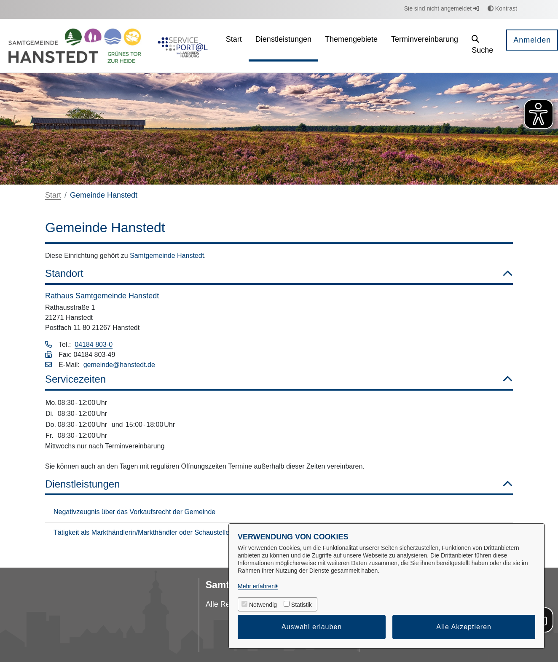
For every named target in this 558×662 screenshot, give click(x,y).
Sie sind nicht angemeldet (441, 8)
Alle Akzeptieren (463, 626)
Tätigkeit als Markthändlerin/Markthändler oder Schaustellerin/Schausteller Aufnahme (181, 532)
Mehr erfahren (256, 586)
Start (53, 195)
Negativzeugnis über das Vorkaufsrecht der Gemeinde (134, 511)
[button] (482, 45)
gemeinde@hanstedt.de (119, 364)
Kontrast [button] (502, 8)
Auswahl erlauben (312, 626)
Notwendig (263, 604)
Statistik (301, 604)
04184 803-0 (94, 344)
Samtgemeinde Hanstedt (167, 255)
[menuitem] (234, 45)
